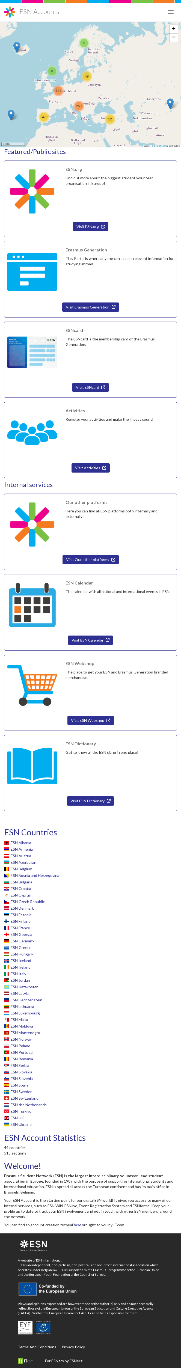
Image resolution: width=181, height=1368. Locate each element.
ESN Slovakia (21, 1072)
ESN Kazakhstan (24, 986)
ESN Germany (22, 941)
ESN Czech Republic (28, 901)
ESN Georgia (21, 934)
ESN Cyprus (21, 895)
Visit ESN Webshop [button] (90, 720)
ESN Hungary (22, 954)
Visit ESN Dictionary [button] (90, 801)
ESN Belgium (21, 869)
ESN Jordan (20, 980)
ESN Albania (21, 842)
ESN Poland (20, 1045)
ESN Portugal (22, 1052)
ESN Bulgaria (21, 882)
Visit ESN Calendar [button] (90, 640)
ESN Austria (21, 855)
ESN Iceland (21, 960)
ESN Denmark (22, 908)
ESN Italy (18, 973)
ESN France (20, 927)
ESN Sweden (21, 1091)
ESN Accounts (39, 11)
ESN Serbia (20, 1065)
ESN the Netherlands (29, 1104)
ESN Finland (21, 921)
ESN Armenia (22, 849)
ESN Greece (21, 947)
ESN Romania (22, 1059)
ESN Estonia (21, 914)
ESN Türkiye (21, 1111)
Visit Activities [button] (90, 467)
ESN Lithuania (22, 1006)
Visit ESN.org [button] (90, 226)
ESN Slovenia (22, 1078)
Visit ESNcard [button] (90, 387)
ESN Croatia (21, 888)
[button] (170, 103)
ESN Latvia (20, 993)
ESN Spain (19, 1085)
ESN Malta (19, 1019)
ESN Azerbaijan (23, 862)
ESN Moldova (22, 1026)
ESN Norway (21, 1039)
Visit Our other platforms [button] (90, 559)
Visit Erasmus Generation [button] (90, 307)
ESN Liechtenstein (26, 1000)
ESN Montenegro (25, 1032)
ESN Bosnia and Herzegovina (35, 875)
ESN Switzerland (24, 1098)
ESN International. (49, 1260)
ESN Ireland (21, 967)
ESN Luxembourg (25, 1013)
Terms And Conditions (37, 1347)
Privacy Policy (73, 1347)
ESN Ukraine (21, 1124)
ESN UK (17, 1117)
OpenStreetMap (161, 146)
